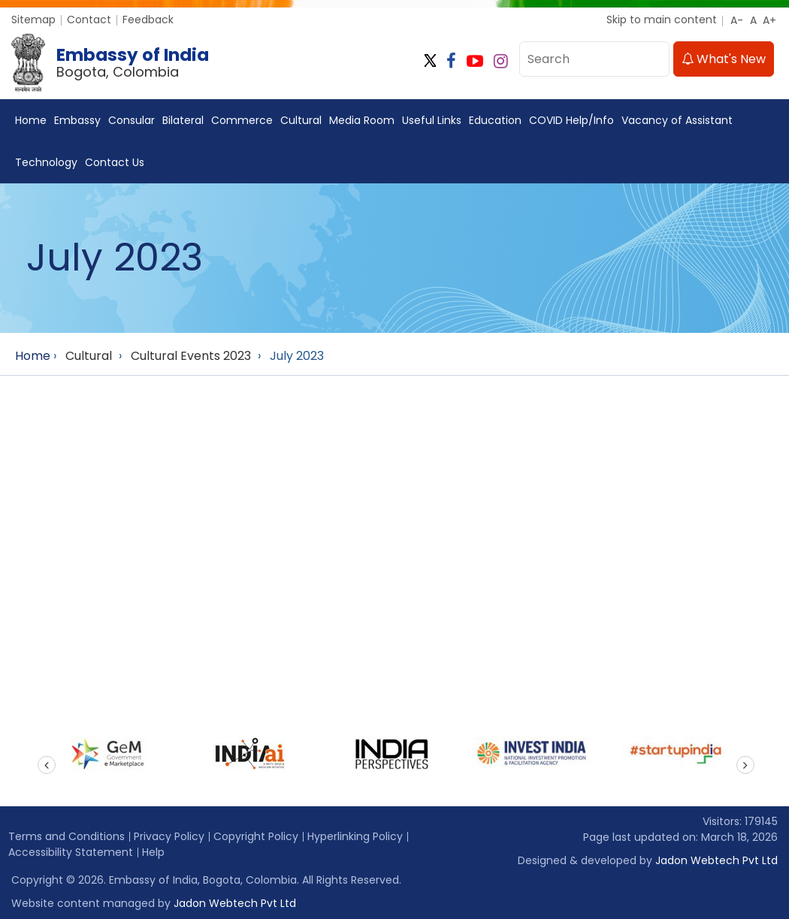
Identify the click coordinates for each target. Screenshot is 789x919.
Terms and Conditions (66, 836)
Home (31, 120)
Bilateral (183, 120)
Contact (89, 19)
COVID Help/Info (571, 120)
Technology (46, 162)
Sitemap (33, 19)
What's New (724, 59)
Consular (131, 120)
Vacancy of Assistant (677, 120)
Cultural (301, 120)
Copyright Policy (255, 836)
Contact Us (114, 162)
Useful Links (431, 120)
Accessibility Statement (70, 852)
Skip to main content (661, 19)
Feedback (148, 19)
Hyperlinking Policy (355, 836)
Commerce (242, 120)
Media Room (361, 120)
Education (495, 120)
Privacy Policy (169, 836)
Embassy (77, 120)
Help (153, 852)
